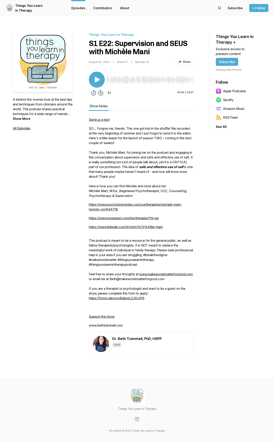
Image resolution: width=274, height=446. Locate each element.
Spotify (225, 100)
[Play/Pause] (97, 80)
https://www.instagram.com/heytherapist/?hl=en (124, 218)
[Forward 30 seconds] (101, 93)
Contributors (102, 8)
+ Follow (258, 8)
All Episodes (21, 128)
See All (221, 127)
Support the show (102, 317)
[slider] (149, 80)
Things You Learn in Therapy (29, 8)
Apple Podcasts (231, 91)
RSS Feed (227, 117)
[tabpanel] (141, 224)
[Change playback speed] (109, 93)
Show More (21, 119)
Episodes (78, 8)
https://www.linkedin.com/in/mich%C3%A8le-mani (126, 227)
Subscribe (227, 62)
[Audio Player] (149, 79)
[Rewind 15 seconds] (93, 93)
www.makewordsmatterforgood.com (166, 274)
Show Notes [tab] (99, 106)
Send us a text (99, 120)
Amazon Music (230, 108)
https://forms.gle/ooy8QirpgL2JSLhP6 (116, 298)
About (124, 8)
